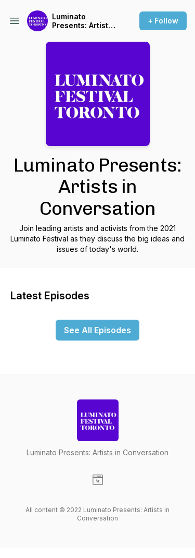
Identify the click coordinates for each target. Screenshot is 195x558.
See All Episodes (97, 330)
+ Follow (163, 20)
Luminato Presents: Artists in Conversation (82, 21)
